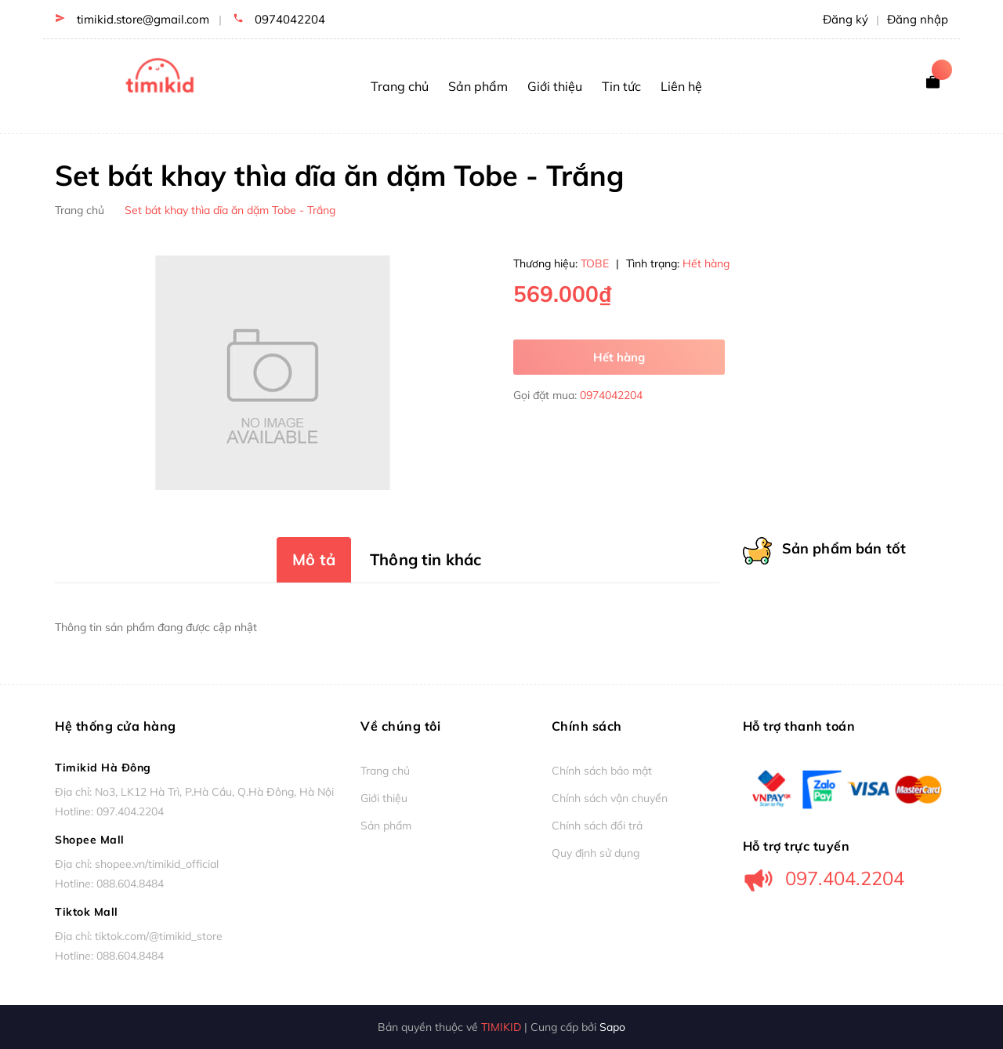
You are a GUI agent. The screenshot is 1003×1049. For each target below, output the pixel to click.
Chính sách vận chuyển (610, 798)
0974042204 (290, 19)
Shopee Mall (90, 840)
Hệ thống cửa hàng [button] (115, 726)
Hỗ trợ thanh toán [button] (799, 726)
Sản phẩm (385, 826)
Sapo (612, 1027)
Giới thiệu (383, 798)
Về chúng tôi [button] (400, 726)
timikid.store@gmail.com (143, 19)
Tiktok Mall (86, 912)
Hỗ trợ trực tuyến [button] (796, 845)
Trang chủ (385, 771)
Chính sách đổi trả (597, 826)
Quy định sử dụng (595, 853)
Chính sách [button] (587, 726)
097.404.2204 (130, 811)
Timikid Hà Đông (103, 767)
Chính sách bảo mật (602, 771)
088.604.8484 (130, 884)
